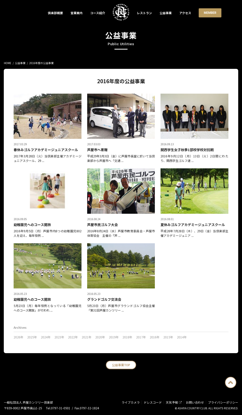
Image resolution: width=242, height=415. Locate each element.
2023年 (59, 337)
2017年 (141, 337)
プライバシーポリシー (223, 402)
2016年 (155, 337)
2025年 (32, 337)
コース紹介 (97, 13)
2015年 (168, 337)
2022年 (73, 337)
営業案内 (77, 13)
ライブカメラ (131, 402)
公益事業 (166, 13)
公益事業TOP (121, 365)
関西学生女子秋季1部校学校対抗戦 (187, 149)
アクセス (185, 13)
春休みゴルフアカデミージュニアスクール (46, 149)
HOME (7, 63)
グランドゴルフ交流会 (104, 299)
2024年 (46, 337)
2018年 (127, 337)
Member (210, 13)
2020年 (100, 337)
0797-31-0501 (60, 408)
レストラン (144, 13)
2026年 (18, 337)
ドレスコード (153, 402)
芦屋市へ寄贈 (97, 149)
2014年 (182, 337)
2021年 (87, 337)
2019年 (114, 337)
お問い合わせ (195, 402)
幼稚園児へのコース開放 (32, 224)
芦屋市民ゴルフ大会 (102, 224)
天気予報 (172, 402)
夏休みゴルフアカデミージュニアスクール (193, 224)
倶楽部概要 (55, 13)
